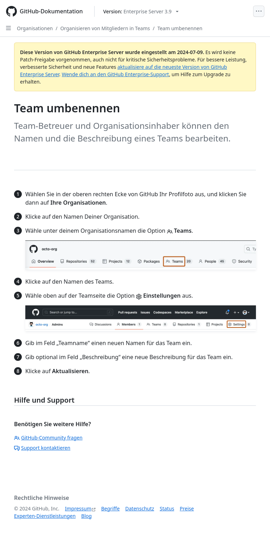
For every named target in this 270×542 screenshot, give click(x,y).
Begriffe (110, 508)
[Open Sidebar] (8, 28)
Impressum (78, 508)
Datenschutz (139, 508)
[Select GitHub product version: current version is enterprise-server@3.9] (141, 11)
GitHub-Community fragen (48, 437)
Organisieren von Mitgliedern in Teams (105, 28)
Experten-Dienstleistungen (45, 516)
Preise (187, 508)
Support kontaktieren (42, 447)
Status (167, 508)
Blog (86, 516)
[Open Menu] (258, 11)
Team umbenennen (180, 28)
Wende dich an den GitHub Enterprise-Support (115, 74)
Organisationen (35, 28)
